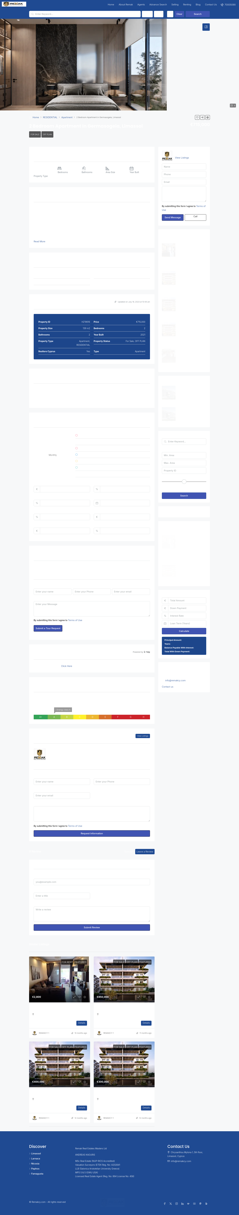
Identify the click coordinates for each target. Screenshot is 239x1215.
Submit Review (92, 927)
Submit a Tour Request (48, 628)
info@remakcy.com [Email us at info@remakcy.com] (175, 680)
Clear (179, 14)
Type (158, 14)
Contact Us (211, 4)
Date (75, 567)
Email (115, 585)
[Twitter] (171, 1203)
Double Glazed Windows (130, 390)
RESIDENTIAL (50, 117)
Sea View (122, 397)
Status (147, 14)
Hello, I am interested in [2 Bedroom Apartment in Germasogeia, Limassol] (92, 814)
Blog (198, 4)
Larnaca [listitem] (34, 1158)
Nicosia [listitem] (34, 1163)
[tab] (206, 27)
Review (37, 903)
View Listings (142, 736)
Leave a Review (145, 851)
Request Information (92, 833)
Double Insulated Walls (49, 397)
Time (114, 567)
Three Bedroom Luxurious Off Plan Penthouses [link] (122, 1009)
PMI (96, 524)
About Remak (126, 4)
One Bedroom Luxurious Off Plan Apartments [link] (121, 1094)
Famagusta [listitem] (36, 1173)
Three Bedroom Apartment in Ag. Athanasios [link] (56, 1009)
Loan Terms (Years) (104, 496)
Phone (76, 585)
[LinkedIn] (183, 1203)
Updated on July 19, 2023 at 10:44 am (132, 302)
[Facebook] (165, 1203)
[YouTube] (195, 1203)
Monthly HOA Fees (43, 524)
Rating (97, 889)
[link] (59, 979)
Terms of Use (75, 620)
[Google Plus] (189, 1203)
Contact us (167, 686)
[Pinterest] (201, 1203)
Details (81, 1022)
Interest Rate (40, 496)
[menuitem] (228, 5)
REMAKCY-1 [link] (44, 1033)
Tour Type (39, 567)
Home (111, 4)
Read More (39, 241)
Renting (187, 4)
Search (198, 14)
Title (36, 889)
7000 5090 (58, 756)
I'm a (96, 789)
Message (38, 598)
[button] (197, 117)
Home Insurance (102, 510)
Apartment (67, 117)
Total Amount (41, 482)
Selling (175, 4)
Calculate (184, 631)
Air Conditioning (45, 390)
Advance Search (158, 4)
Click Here (66, 666)
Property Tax (40, 510)
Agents (141, 4)
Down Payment (101, 482)
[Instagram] (177, 1203)
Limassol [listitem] (35, 1153)
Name (37, 585)
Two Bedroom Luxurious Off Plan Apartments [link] (56, 1094)
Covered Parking (86, 390)
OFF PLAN (47, 134)
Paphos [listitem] (34, 1168)
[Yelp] (207, 1203)
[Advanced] (170, 14)
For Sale (35, 134)
